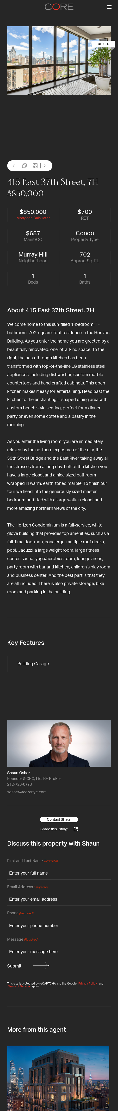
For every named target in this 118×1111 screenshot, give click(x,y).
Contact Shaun (59, 819)
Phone (20, 913)
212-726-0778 (19, 784)
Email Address (27, 887)
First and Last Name (32, 861)
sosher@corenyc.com (27, 792)
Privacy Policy (87, 983)
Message (22, 940)
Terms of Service (19, 986)
